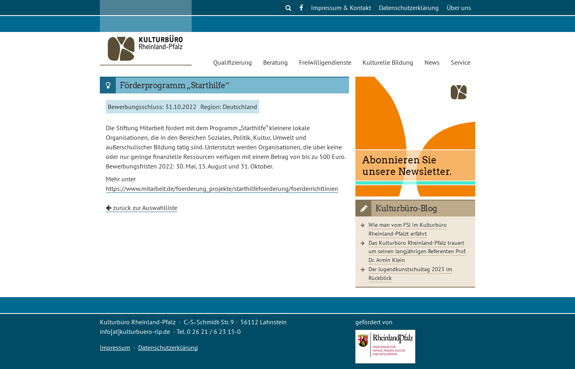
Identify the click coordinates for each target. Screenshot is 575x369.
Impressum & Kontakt (341, 8)
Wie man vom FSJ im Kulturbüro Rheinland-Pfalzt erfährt (408, 229)
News (432, 62)
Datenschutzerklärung (409, 8)
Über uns (459, 8)
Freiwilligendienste (325, 62)
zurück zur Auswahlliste (141, 208)
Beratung (275, 62)
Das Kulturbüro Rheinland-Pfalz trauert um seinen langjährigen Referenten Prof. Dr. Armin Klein (417, 251)
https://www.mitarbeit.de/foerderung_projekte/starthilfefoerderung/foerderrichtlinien (222, 188)
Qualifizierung (232, 62)
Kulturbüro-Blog (406, 208)
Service (460, 62)
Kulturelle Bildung (388, 62)
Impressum (115, 347)
